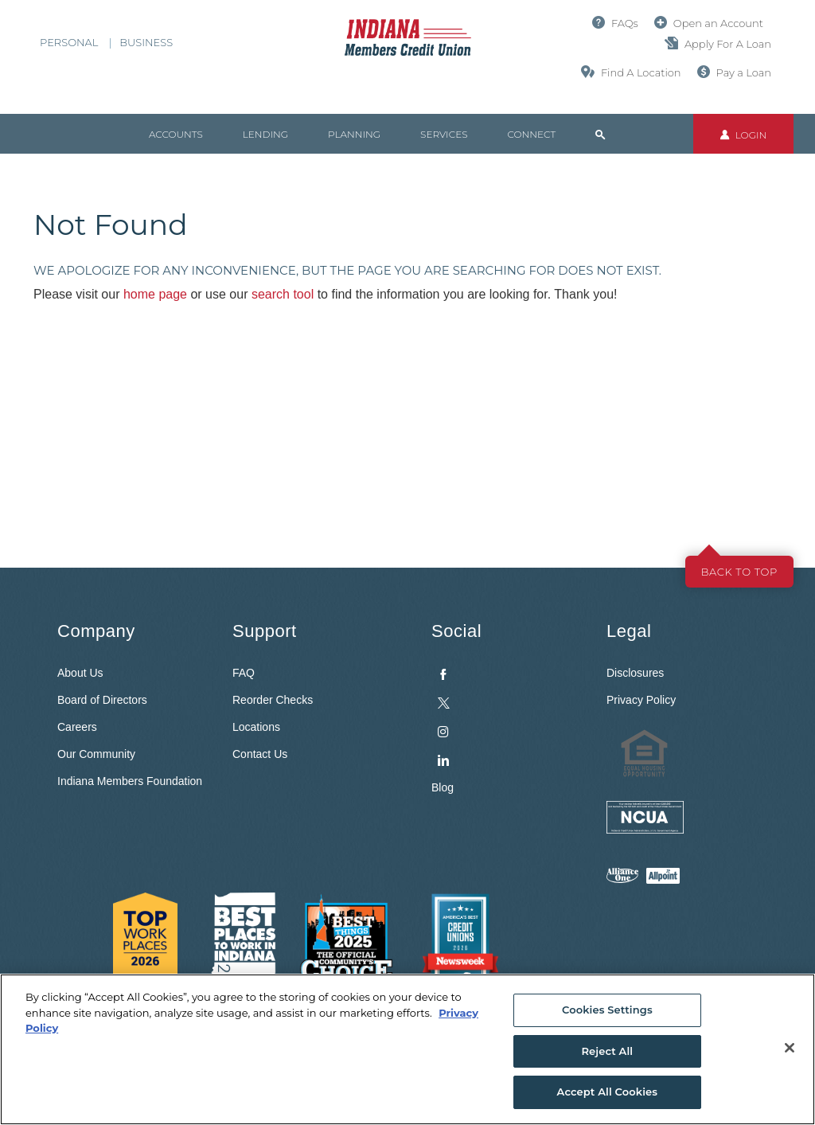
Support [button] (264, 631)
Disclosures (635, 672)
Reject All (607, 1051)
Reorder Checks (272, 699)
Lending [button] (265, 134)
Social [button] (456, 631)
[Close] (789, 1047)
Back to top (739, 571)
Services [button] (443, 134)
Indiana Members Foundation (129, 781)
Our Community (96, 754)
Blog (442, 787)
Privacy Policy (641, 699)
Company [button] (96, 631)
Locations (256, 727)
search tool (283, 294)
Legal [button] (628, 631)
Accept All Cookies (607, 1091)
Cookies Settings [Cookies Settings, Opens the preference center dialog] (607, 1009)
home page (155, 294)
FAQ (243, 672)
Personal (69, 42)
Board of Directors (102, 699)
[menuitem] (507, 714)
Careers (77, 727)
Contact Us (259, 754)
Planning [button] (354, 134)
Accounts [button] (176, 134)
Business (146, 42)
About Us (80, 672)
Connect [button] (531, 134)
